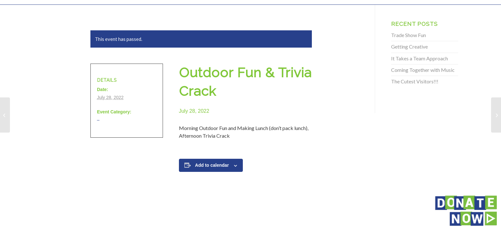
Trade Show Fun (408, 35)
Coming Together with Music (423, 70)
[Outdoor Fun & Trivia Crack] (5, 115)
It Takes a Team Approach (419, 58)
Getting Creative (409, 46)
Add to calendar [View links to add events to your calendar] (212, 165)
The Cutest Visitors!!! (414, 81)
